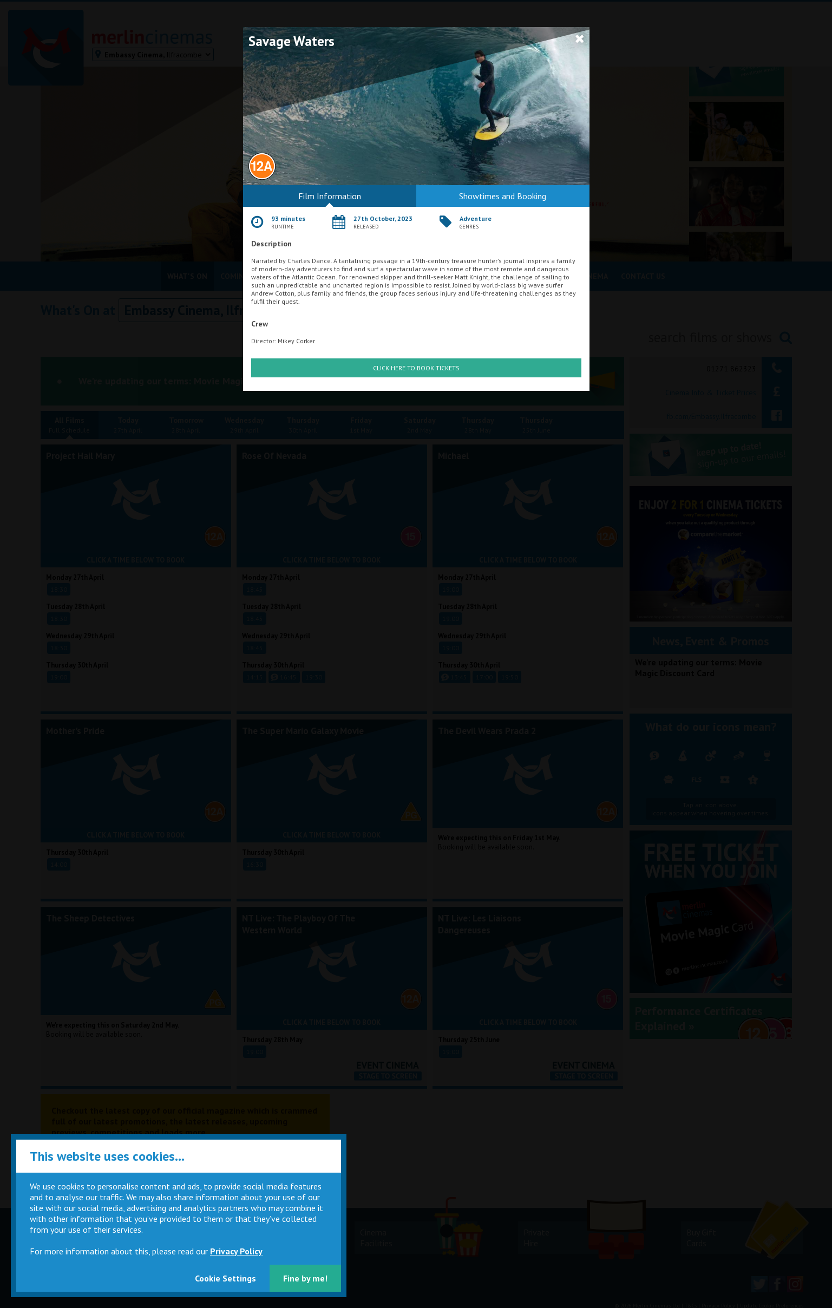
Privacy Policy (236, 1251)
